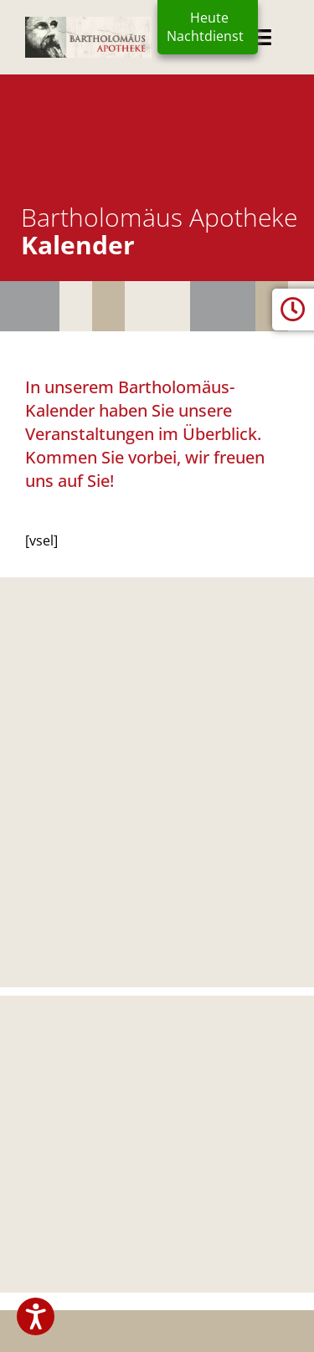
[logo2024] (88, 23)
